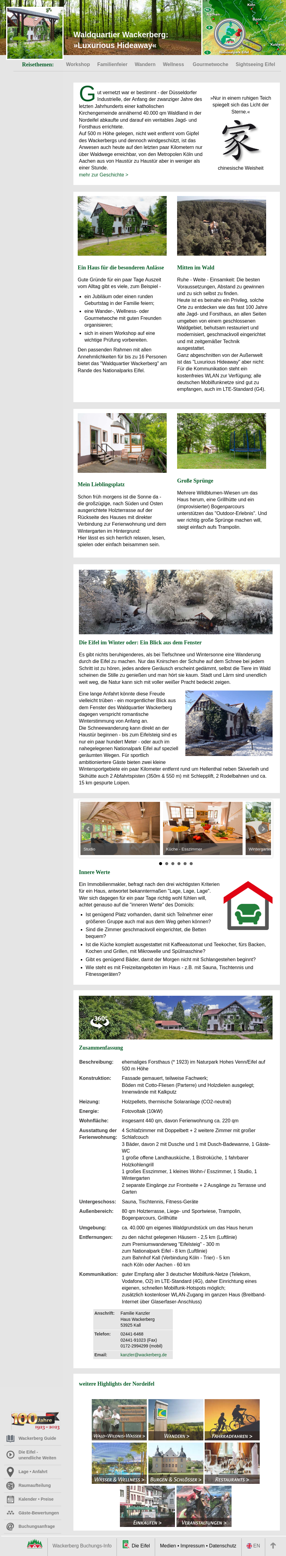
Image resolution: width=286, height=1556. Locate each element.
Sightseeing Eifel (255, 64)
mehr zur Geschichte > (103, 174)
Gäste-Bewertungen (28, 1512)
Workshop (78, 64)
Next (263, 829)
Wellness (174, 64)
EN (253, 1546)
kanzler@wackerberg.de (144, 1354)
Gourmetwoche (210, 64)
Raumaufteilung (24, 1485)
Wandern (145, 64)
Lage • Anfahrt (22, 1471)
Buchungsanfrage (26, 1526)
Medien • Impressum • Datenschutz (198, 1545)
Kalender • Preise (25, 1499)
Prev (88, 829)
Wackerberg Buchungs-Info (82, 1545)
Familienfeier (112, 64)
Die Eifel (136, 1544)
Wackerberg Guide (27, 1438)
